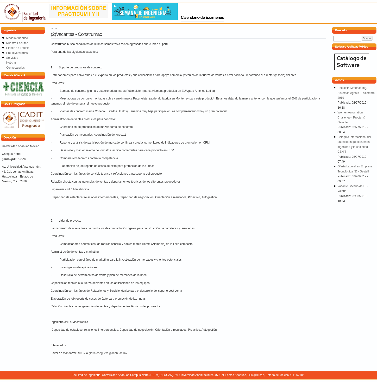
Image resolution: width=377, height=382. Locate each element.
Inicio (54, 28)
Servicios (12, 57)
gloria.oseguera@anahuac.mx (107, 353)
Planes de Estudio (18, 48)
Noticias (11, 62)
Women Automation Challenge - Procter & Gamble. (351, 117)
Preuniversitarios (17, 53)
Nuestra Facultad (17, 43)
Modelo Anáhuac (17, 38)
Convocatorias (15, 67)
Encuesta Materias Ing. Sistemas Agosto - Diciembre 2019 (356, 92)
